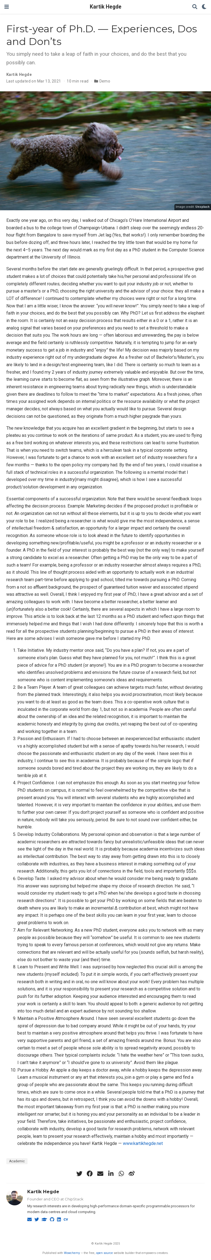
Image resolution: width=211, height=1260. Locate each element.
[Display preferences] (204, 7)
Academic (17, 1161)
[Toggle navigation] (6, 6)
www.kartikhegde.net (143, 1143)
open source (104, 1253)
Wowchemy (72, 1253)
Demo (104, 81)
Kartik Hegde (105, 7)
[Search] (194, 7)
